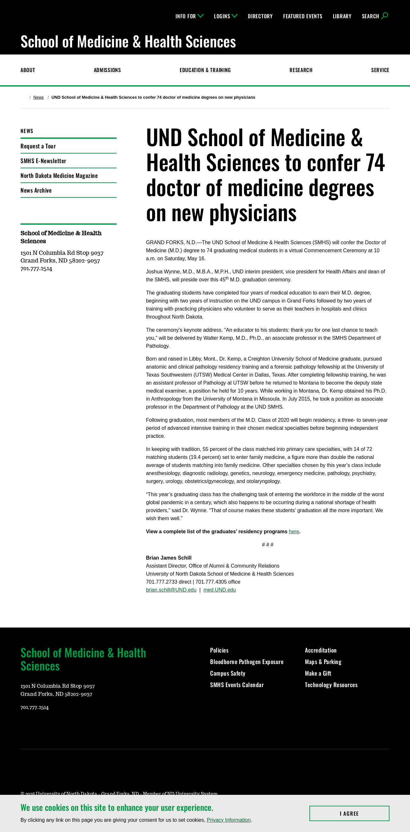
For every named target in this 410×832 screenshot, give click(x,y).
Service (380, 70)
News (38, 97)
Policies (219, 650)
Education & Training (205, 70)
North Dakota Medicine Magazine (59, 175)
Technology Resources (331, 684)
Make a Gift (318, 673)
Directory (260, 16)
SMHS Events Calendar (237, 684)
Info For (190, 16)
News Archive (36, 190)
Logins (226, 16)
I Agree (365, 813)
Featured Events (303, 16)
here (294, 531)
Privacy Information (229, 820)
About (27, 70)
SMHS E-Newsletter (43, 160)
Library (342, 16)
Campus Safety (228, 673)
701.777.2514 (34, 707)
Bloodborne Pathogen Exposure (246, 661)
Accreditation (321, 650)
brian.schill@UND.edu (171, 590)
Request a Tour (38, 146)
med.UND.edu (219, 590)
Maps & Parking (323, 661)
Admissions (107, 70)
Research (301, 70)
